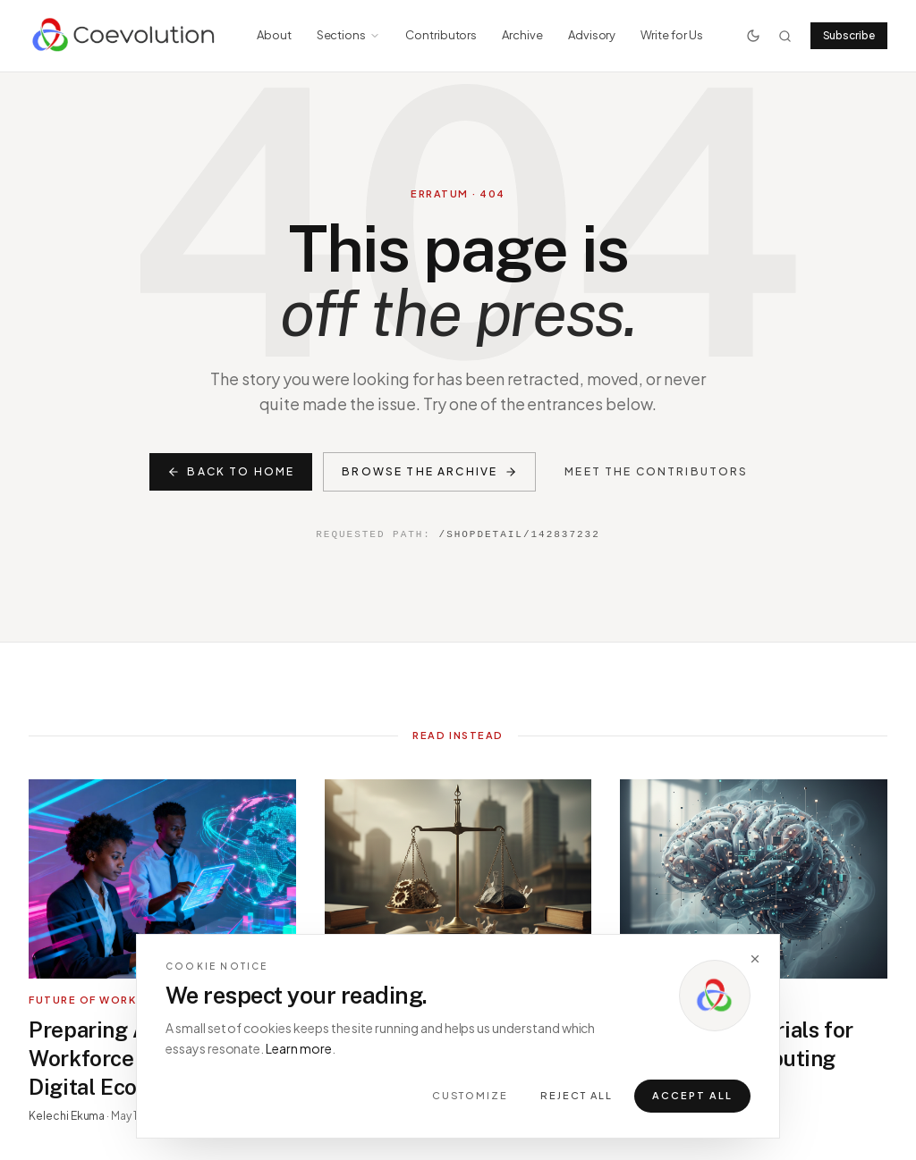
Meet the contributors (656, 471)
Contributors (441, 35)
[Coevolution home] (125, 36)
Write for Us (671, 35)
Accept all (692, 1099)
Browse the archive (429, 471)
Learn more (299, 1051)
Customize (470, 1099)
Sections (348, 35)
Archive (522, 35)
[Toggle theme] (753, 35)
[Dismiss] (755, 961)
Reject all (576, 1099)
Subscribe (849, 35)
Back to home (230, 471)
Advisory (591, 35)
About (274, 35)
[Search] (785, 35)
